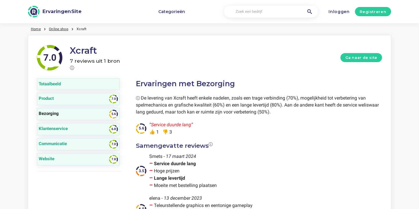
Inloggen (339, 11)
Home (36, 29)
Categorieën (171, 11)
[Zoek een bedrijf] (270, 12)
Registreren (373, 11)
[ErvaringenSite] (54, 11)
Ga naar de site (361, 57)
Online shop (58, 29)
